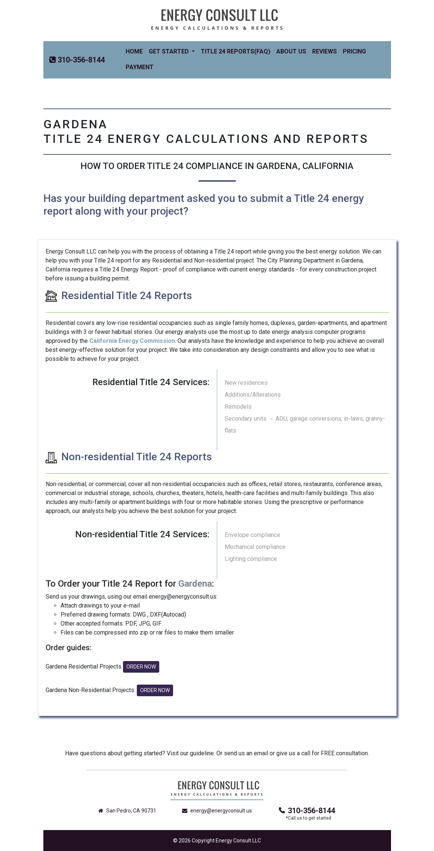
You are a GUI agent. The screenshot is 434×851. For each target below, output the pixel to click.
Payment (140, 67)
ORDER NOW (141, 667)
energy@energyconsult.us (217, 811)
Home (136, 51)
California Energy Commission (132, 340)
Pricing (354, 51)
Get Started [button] (169, 51)
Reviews (324, 51)
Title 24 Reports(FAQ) (235, 51)
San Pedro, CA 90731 (127, 811)
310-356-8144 (307, 810)
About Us (291, 51)
